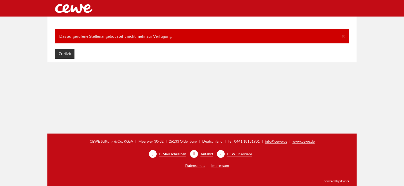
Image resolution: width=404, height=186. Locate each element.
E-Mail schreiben (172, 154)
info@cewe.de (276, 141)
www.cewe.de (303, 141)
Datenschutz (195, 165)
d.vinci (344, 181)
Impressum (220, 165)
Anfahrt (206, 154)
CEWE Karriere (239, 154)
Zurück (64, 53)
